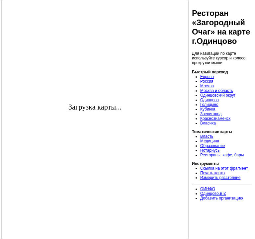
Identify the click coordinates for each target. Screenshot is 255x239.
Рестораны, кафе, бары (222, 155)
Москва (207, 86)
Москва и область (216, 90)
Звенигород (210, 114)
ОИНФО (207, 189)
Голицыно (209, 104)
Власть (206, 136)
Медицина (209, 141)
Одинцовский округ (217, 95)
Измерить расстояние (220, 177)
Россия (206, 81)
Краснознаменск (215, 118)
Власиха (208, 123)
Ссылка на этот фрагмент (224, 168)
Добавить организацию (221, 198)
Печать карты (212, 173)
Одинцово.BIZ (213, 193)
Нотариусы (210, 150)
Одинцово (209, 100)
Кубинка (207, 109)
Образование (212, 145)
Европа (207, 76)
